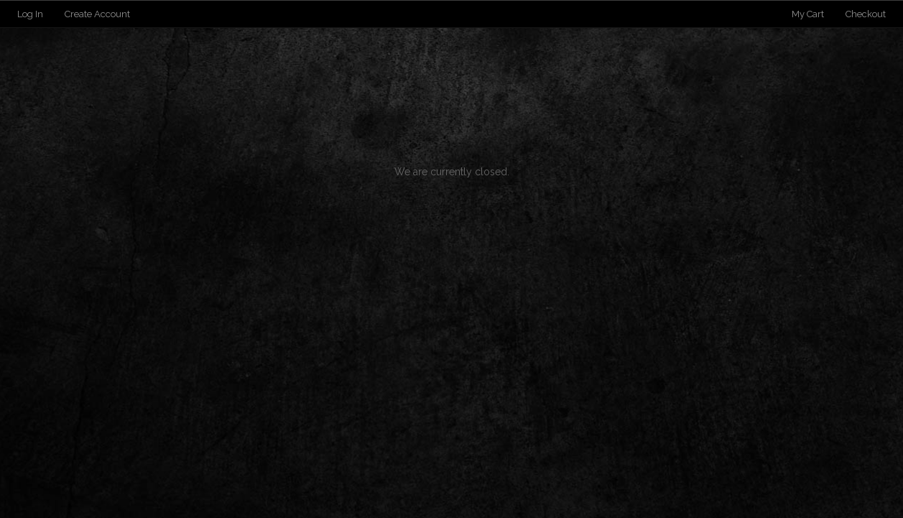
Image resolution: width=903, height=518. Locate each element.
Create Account (97, 14)
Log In (30, 14)
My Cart (809, 14)
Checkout (866, 14)
